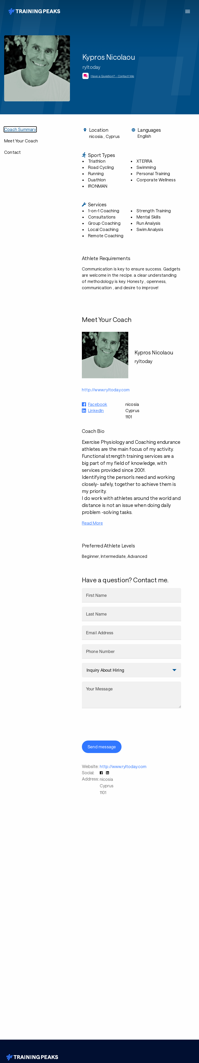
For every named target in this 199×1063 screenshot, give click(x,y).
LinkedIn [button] (96, 410)
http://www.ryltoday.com (123, 766)
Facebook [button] (97, 404)
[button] (102, 772)
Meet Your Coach (21, 140)
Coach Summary (20, 129)
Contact (12, 152)
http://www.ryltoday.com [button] (106, 389)
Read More (92, 522)
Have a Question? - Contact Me (112, 76)
